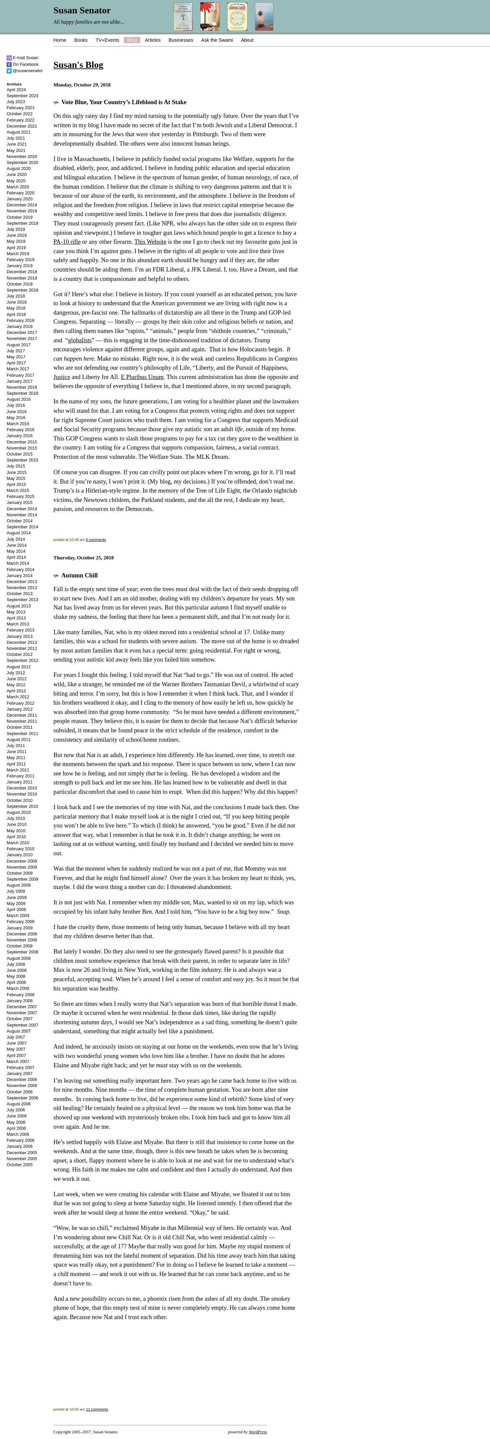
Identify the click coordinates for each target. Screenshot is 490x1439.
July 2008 (16, 964)
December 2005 (22, 1152)
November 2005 (22, 1158)
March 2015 (18, 490)
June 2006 (17, 1115)
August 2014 (19, 532)
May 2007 (16, 1049)
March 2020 (18, 186)
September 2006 (22, 1097)
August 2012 (19, 666)
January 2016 (20, 435)
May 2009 (16, 903)
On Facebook (22, 64)
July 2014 (16, 539)
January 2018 (20, 326)
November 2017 (22, 338)
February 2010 (20, 848)
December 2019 (22, 204)
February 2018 (20, 320)
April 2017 (16, 362)
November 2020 (22, 156)
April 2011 (16, 763)
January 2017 (20, 381)
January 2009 (20, 927)
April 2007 (16, 1055)
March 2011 (18, 769)
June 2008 (17, 970)
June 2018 (17, 302)
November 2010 (22, 793)
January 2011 (20, 781)
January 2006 (20, 1146)
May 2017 (16, 356)
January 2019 (20, 265)
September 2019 (22, 223)
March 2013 (18, 623)
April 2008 (16, 982)
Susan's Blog (78, 64)
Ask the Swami (217, 40)
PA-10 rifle (67, 241)
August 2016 (19, 399)
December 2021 (22, 126)
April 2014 (16, 557)
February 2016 (20, 429)
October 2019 (20, 217)
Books (80, 40)
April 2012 (16, 690)
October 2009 (20, 873)
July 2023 (16, 101)
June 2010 (17, 824)
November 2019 (22, 210)
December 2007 (22, 1006)
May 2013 (16, 611)
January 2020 (20, 198)
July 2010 (16, 818)
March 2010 (18, 842)
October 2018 (20, 284)
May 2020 (16, 180)
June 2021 (17, 144)
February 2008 (20, 994)
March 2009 (18, 915)
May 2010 (16, 830)
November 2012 (22, 648)
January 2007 (20, 1073)
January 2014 (20, 575)
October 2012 (20, 654)
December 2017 (22, 332)
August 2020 (19, 168)
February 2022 (20, 120)
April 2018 (16, 314)
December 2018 (22, 271)
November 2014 (22, 514)
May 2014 (16, 551)
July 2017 (16, 350)
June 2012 (17, 678)
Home (59, 40)
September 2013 (22, 599)
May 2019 (16, 241)
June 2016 (17, 411)
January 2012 (20, 709)
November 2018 (22, 278)
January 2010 (20, 854)
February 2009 (20, 921)
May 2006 (16, 1122)
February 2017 (20, 375)
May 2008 (16, 976)
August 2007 (19, 1031)
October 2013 (20, 593)
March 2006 (18, 1134)
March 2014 (18, 563)
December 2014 (22, 508)
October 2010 (20, 800)
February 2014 (20, 569)
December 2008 (22, 933)
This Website (151, 241)
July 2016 (16, 405)
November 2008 (22, 939)
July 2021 (16, 138)
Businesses (181, 40)
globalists (80, 340)
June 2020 (17, 174)
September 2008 (22, 951)
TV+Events (107, 40)
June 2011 (17, 751)
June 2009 (17, 897)
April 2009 (16, 909)
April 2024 (16, 89)
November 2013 (22, 587)
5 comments (96, 540)
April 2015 (16, 484)
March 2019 (18, 253)
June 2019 (17, 235)
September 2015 (22, 460)
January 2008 (20, 1000)
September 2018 (22, 290)
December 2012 (22, 642)
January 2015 (20, 502)
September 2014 (22, 526)
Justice (61, 377)
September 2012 (22, 660)
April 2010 (16, 836)
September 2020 (22, 162)
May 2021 (16, 150)
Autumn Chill (79, 575)
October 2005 (20, 1164)
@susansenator (25, 70)
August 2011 (19, 739)
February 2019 (20, 259)
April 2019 (16, 247)
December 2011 (22, 715)
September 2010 (22, 806)
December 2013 (22, 581)
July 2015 (16, 466)
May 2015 (16, 478)
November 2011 (22, 721)
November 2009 (22, 867)
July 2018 (16, 296)
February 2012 (20, 703)
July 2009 (16, 891)
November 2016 (22, 387)
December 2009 (22, 861)
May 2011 (16, 757)
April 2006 (16, 1128)
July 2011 (16, 745)
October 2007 (20, 1018)
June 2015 (17, 472)
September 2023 (22, 95)
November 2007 (22, 1012)
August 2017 (19, 344)
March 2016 (18, 423)
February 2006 (20, 1140)
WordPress (258, 1432)
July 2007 (16, 1037)
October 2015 (20, 454)
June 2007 (17, 1043)
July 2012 (16, 672)
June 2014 (17, 545)
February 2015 (20, 496)
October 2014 (20, 520)
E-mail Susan (22, 57)
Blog (132, 40)
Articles (153, 40)
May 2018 (16, 308)
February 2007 (20, 1067)
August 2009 (19, 885)
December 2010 (22, 787)
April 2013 (16, 617)
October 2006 (20, 1091)
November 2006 (22, 1085)
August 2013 (19, 605)
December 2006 (22, 1079)
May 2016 (16, 417)
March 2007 (18, 1061)
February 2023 (20, 107)
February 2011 (20, 775)
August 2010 (19, 812)
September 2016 (22, 393)
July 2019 (16, 229)
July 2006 (16, 1109)
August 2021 (19, 132)
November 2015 (22, 448)
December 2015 (22, 441)
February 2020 (20, 192)
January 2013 (20, 636)
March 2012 (18, 696)
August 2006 (19, 1103)
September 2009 (22, 879)
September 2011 (22, 733)
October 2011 (20, 727)
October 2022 (20, 113)
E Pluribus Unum (142, 377)
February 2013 (20, 630)
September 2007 (22, 1025)
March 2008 (18, 988)
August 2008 (19, 958)
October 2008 (20, 945)
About (247, 40)
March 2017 (18, 368)
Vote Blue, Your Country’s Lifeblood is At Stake (124, 102)
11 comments (97, 1409)
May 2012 (16, 684)
